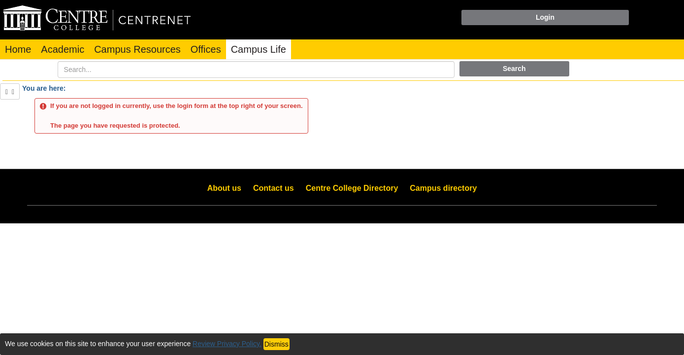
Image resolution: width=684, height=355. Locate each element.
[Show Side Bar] (10, 91)
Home (18, 49)
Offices (206, 49)
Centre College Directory (352, 188)
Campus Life (258, 49)
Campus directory (443, 188)
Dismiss (276, 344)
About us (224, 188)
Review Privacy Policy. (227, 344)
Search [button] (514, 68)
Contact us (273, 188)
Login (545, 17)
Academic (62, 49)
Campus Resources (137, 49)
